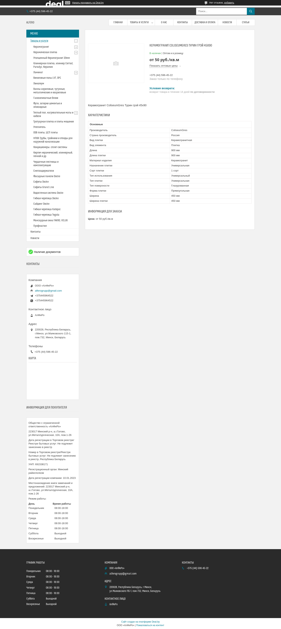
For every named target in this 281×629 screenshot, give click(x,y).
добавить (229, 2)
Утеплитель (39, 127)
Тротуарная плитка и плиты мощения (53, 121)
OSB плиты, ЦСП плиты (45, 132)
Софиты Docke (41, 181)
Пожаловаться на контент (150, 625)
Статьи (245, 22)
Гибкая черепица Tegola (46, 214)
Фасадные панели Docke (46, 176)
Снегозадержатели (43, 170)
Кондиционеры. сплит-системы (50, 147)
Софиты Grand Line (43, 187)
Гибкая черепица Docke (46, 198)
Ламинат (38, 72)
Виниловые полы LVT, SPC (47, 77)
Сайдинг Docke (41, 203)
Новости (227, 22)
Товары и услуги (139, 22)
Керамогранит (41, 46)
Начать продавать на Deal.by (88, 2)
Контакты (182, 22)
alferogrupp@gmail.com (48, 290)
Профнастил (40, 226)
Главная (118, 22)
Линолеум (38, 83)
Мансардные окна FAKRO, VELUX (50, 220)
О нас (164, 22)
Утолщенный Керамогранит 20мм (51, 58)
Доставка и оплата (205, 22)
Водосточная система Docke (48, 192)
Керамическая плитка (45, 52)
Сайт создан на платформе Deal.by (140, 621)
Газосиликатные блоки (45, 98)
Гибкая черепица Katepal (46, 209)
